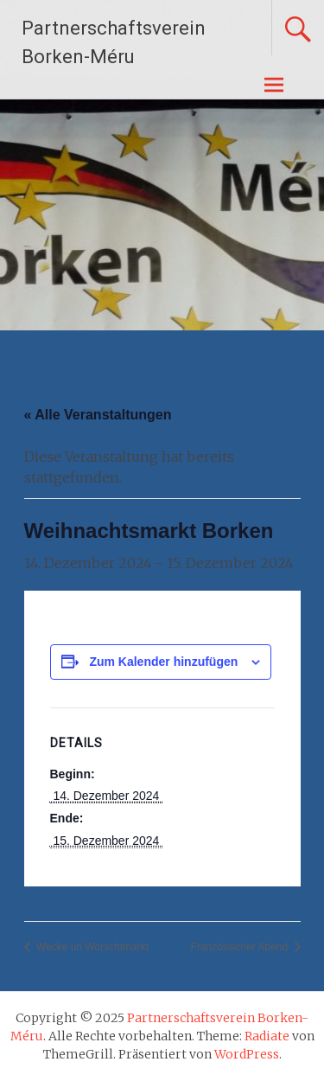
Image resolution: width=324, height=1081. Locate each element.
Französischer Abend (240, 947)
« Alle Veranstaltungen (98, 414)
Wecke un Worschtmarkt (91, 947)
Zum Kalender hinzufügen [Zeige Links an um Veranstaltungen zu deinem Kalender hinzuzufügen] (163, 661)
